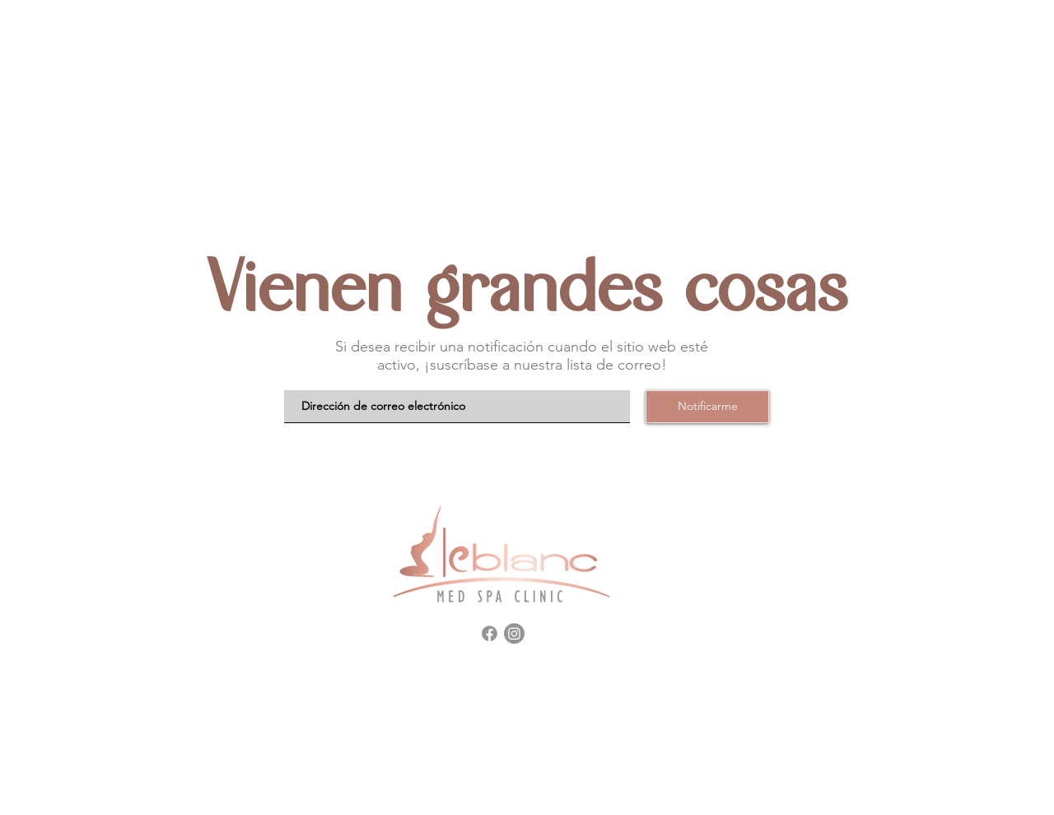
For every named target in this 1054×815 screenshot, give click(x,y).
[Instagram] (514, 633)
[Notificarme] (707, 406)
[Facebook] (489, 633)
